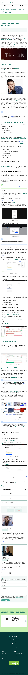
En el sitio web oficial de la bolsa (9, 200)
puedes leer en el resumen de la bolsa (9, 242)
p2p (20, 141)
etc (22, 141)
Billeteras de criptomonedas (10, 414)
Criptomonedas (7, 5)
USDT (20, 260)
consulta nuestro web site (16, 186)
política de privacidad (20, 597)
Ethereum (12, 116)
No (18, 510)
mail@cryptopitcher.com (14, 639)
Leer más (3, 541)
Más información (14, 624)
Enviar (5, 600)
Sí (10, 510)
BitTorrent (11, 38)
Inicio (2, 5)
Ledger (20, 419)
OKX (6, 196)
